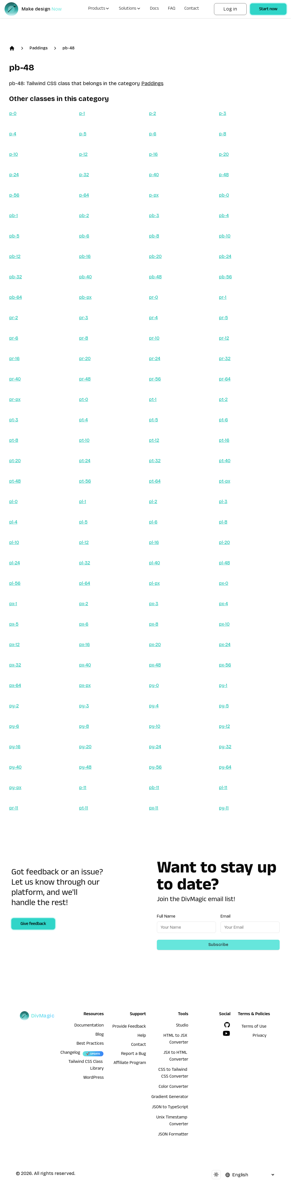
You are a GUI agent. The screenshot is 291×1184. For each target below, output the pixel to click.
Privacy (260, 1036)
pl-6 (153, 522)
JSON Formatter (173, 1135)
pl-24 (14, 562)
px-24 (224, 644)
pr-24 (154, 358)
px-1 (13, 603)
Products (99, 9)
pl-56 (14, 583)
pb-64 (15, 297)
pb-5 (14, 236)
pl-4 (13, 522)
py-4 (154, 705)
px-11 (153, 808)
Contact (191, 9)
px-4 (223, 603)
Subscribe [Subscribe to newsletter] (218, 944)
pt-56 (85, 481)
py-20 (85, 746)
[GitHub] (227, 1024)
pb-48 (68, 48)
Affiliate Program (130, 1063)
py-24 (155, 746)
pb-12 (14, 256)
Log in (230, 9)
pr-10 (154, 338)
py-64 (225, 767)
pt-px (224, 481)
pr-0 (153, 297)
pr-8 (83, 338)
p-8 (222, 133)
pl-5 (83, 522)
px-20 (155, 644)
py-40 (15, 767)
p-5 (82, 133)
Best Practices (90, 1044)
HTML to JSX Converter (175, 1039)
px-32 (15, 665)
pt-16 (224, 440)
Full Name (166, 916)
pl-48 (224, 562)
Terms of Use (254, 1027)
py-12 (224, 726)
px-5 (13, 624)
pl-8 (223, 522)
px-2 (83, 603)
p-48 (224, 174)
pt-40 (224, 460)
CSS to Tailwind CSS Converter (173, 1073)
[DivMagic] (39, 9)
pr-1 (222, 297)
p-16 (153, 154)
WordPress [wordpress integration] (93, 1078)
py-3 (84, 705)
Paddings (39, 48)
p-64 (84, 195)
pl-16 (154, 542)
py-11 (224, 808)
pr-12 (224, 338)
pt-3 (13, 419)
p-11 (82, 787)
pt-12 (154, 440)
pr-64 (224, 379)
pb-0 (224, 195)
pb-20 (155, 256)
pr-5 (223, 317)
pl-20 (224, 542)
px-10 (224, 624)
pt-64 (155, 481)
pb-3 (154, 215)
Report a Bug (133, 1054)
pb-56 (225, 276)
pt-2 (223, 399)
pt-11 (83, 808)
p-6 (152, 133)
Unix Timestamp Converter (172, 1121)
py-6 (14, 726)
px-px (85, 685)
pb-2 (84, 215)
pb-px (85, 297)
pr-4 (153, 317)
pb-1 (13, 215)
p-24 (14, 174)
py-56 (155, 767)
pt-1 (153, 399)
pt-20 (15, 460)
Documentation (89, 1026)
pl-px (154, 583)
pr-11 (13, 808)
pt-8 (13, 440)
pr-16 (14, 358)
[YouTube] (226, 1033)
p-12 (83, 154)
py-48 (85, 767)
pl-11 (223, 787)
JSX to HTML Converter (175, 1056)
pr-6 (13, 338)
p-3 (222, 113)
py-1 (223, 685)
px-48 (155, 665)
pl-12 (84, 542)
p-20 (224, 154)
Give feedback (33, 924)
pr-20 (85, 358)
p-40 (154, 174)
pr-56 (155, 379)
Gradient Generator (169, 1097)
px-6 (83, 624)
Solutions (130, 9)
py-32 (225, 746)
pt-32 (155, 460)
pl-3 (223, 501)
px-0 (223, 583)
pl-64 (84, 583)
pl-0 (13, 501)
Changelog (70, 1053)
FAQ (171, 9)
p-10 (13, 154)
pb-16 (85, 256)
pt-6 (223, 419)
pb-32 (15, 276)
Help (142, 1036)
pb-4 (224, 215)
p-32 (84, 174)
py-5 (224, 705)
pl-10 (14, 542)
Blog (99, 1035)
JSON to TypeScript (170, 1107)
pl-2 (153, 501)
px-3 (153, 603)
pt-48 (15, 481)
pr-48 (85, 379)
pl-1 (82, 501)
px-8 (153, 624)
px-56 (225, 665)
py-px (15, 787)
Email (225, 916)
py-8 (84, 726)
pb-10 (224, 236)
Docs (154, 9)
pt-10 (84, 440)
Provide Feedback (129, 1027)
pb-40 (85, 276)
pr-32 (224, 358)
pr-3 (83, 317)
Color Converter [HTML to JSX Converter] (173, 1087)
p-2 (152, 113)
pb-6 (84, 236)
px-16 (84, 644)
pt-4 (83, 419)
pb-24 (225, 256)
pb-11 (154, 787)
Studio (182, 1026)
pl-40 (154, 562)
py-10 (154, 726)
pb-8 (154, 236)
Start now (268, 9)
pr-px (14, 399)
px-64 (15, 685)
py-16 (14, 746)
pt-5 (153, 419)
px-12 (14, 644)
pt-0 (83, 399)
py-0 (154, 685)
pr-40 (15, 379)
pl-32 (84, 562)
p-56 (14, 195)
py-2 (14, 705)
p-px (154, 195)
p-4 (12, 133)
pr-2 (13, 317)
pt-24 (84, 460)
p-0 (12, 113)
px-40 (85, 665)
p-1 (82, 113)
